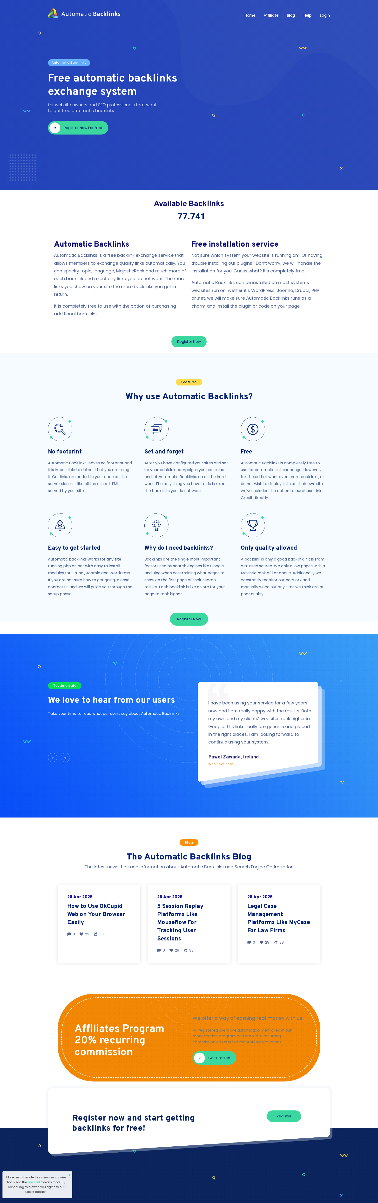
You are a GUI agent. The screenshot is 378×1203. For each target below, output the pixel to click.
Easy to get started (74, 548)
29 (84, 934)
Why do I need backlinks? (178, 548)
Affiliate (271, 15)
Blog (291, 15)
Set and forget (164, 452)
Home (249, 15)
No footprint (65, 452)
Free (246, 452)
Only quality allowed (269, 548)
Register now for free (75, 127)
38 (99, 934)
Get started (212, 1058)
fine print (33, 1182)
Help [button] (307, 15)
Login (325, 15)
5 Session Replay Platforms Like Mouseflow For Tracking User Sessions (180, 922)
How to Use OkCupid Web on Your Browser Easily (96, 914)
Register (284, 1116)
